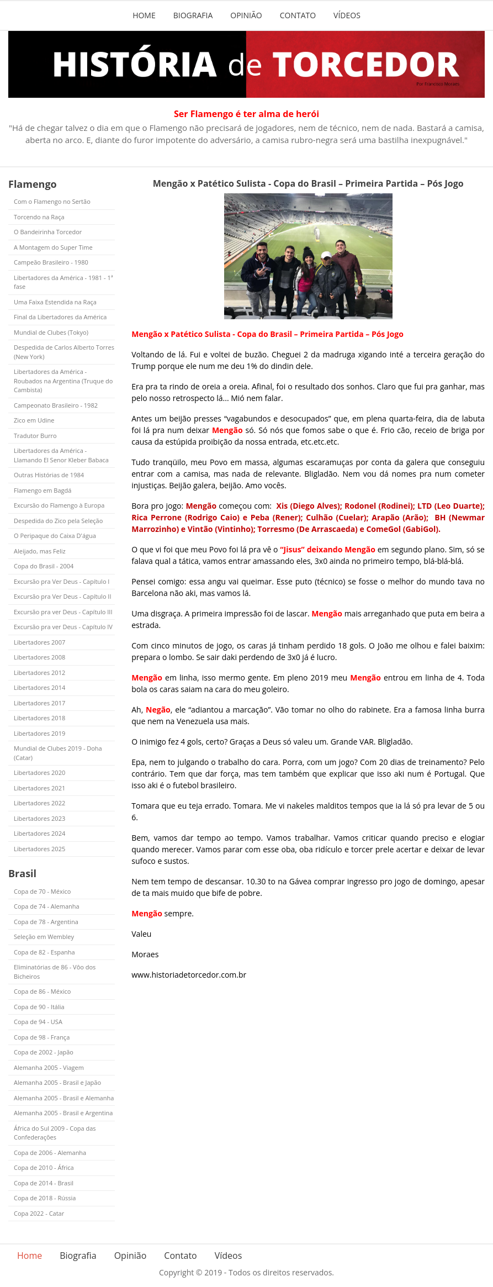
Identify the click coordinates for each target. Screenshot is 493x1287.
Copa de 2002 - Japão (43, 1052)
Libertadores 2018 (39, 718)
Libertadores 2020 (39, 772)
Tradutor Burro (35, 435)
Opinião (246, 15)
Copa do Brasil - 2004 (43, 566)
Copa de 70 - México (42, 891)
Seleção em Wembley (44, 936)
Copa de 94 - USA (38, 1021)
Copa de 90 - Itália (39, 1007)
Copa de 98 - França (42, 1037)
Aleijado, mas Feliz (40, 551)
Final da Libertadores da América (60, 317)
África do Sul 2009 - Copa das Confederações (55, 1133)
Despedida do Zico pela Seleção (58, 520)
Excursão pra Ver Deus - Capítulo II (63, 596)
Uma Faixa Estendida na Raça (55, 302)
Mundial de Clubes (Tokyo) (51, 332)
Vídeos (347, 15)
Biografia (193, 15)
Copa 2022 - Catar (39, 1213)
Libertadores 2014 (39, 687)
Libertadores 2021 (39, 788)
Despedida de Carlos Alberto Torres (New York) (64, 352)
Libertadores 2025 (39, 849)
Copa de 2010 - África (44, 1167)
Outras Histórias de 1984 (49, 475)
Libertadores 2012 (39, 672)
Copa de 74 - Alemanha (46, 906)
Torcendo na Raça (39, 217)
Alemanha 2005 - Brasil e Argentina (63, 1113)
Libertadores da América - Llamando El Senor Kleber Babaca (61, 455)
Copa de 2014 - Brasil (43, 1183)
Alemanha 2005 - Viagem (49, 1067)
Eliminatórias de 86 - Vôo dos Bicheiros (55, 971)
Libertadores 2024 (39, 833)
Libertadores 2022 (39, 803)
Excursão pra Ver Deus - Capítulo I (61, 581)
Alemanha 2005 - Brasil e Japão (57, 1082)
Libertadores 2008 (39, 657)
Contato (298, 15)
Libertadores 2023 (39, 818)
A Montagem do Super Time (53, 247)
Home (144, 15)
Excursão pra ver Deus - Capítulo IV (63, 627)
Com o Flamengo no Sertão (52, 201)
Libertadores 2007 (39, 642)
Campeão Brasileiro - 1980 (51, 262)
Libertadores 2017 (39, 703)
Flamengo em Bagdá (42, 490)
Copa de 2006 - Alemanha (50, 1152)
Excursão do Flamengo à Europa (59, 505)
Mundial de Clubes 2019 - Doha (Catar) (58, 753)
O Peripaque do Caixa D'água (55, 535)
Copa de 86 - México (42, 991)
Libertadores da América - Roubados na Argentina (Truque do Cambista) (63, 380)
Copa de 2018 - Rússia (45, 1198)
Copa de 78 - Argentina (46, 921)
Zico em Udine (34, 420)
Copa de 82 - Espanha (44, 952)
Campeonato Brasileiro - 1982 (56, 405)
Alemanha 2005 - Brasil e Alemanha (64, 1098)
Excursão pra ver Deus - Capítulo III (63, 612)
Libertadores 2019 (39, 733)
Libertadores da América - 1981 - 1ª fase (63, 282)
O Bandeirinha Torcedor (48, 232)
